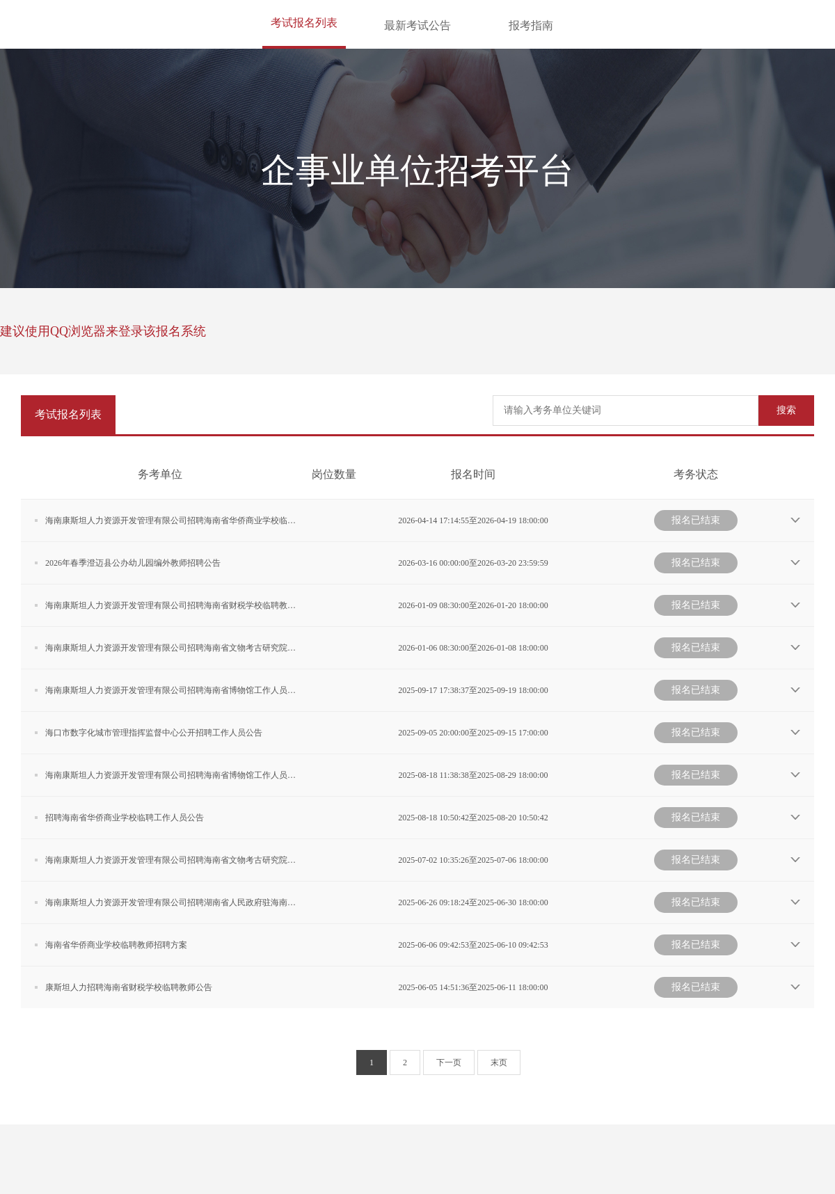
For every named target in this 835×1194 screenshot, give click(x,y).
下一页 (448, 1062)
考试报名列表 (304, 23)
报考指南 (531, 25)
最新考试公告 (417, 25)
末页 (499, 1062)
